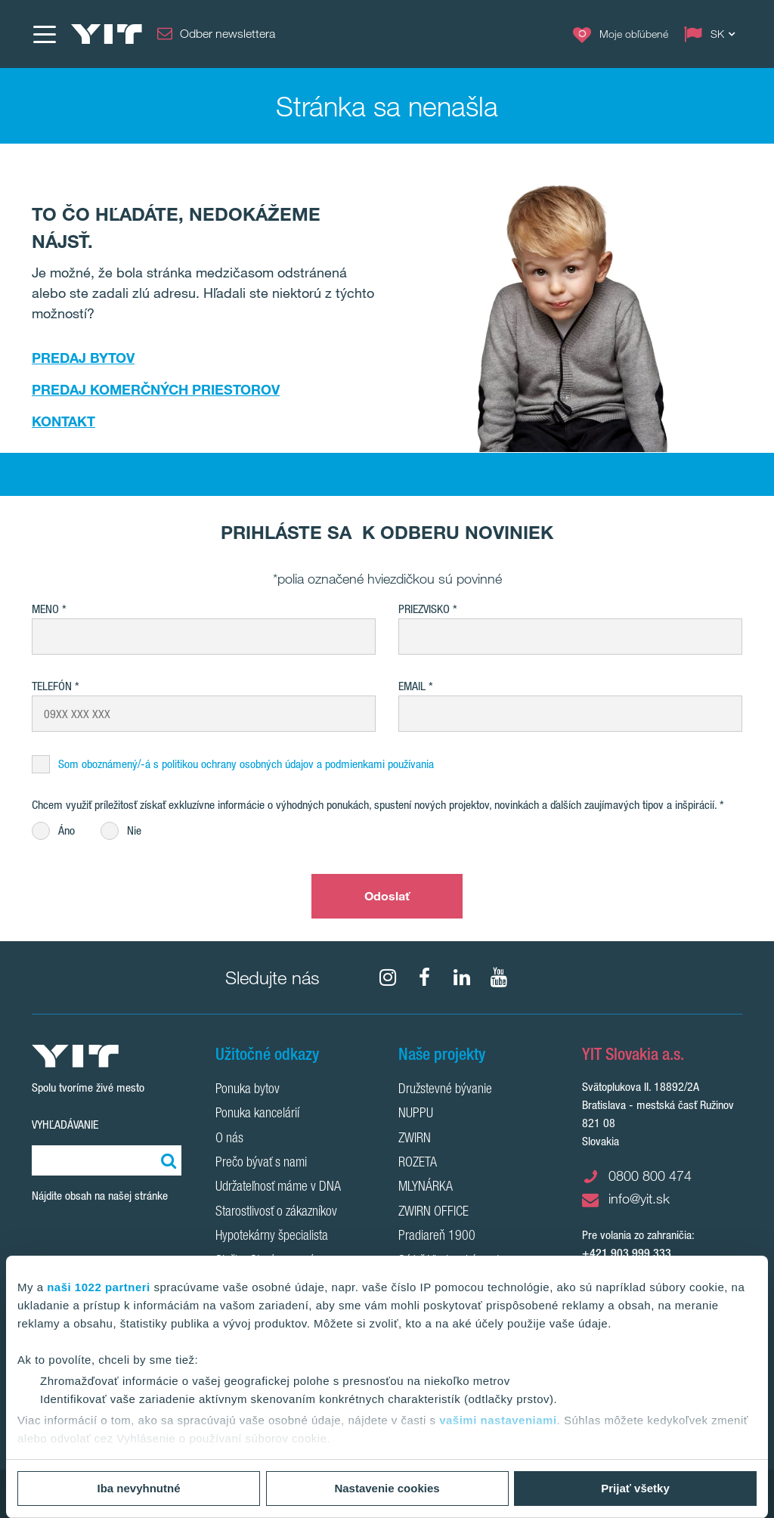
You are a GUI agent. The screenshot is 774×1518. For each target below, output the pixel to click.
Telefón (52, 686)
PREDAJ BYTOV (83, 357)
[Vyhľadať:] (166, 1160)
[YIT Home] (106, 34)
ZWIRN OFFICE (433, 1212)
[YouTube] (499, 977)
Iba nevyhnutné (138, 1488)
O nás (229, 1139)
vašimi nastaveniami (497, 1420)
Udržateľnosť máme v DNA (278, 1187)
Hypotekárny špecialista (271, 1237)
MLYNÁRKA (425, 1187)
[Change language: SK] (712, 34)
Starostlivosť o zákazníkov (276, 1212)
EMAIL (412, 686)
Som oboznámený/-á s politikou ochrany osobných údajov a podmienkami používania (246, 764)
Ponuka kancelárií (257, 1114)
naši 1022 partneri (98, 1287)
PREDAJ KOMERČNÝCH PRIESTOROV (156, 389)
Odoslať (387, 895)
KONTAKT (63, 421)
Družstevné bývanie (445, 1090)
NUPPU (415, 1114)
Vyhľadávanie (65, 1124)
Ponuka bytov (247, 1090)
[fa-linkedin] (462, 977)
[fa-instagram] (388, 977)
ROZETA (417, 1163)
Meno (45, 609)
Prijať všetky (635, 1488)
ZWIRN (414, 1139)
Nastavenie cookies (386, 1488)
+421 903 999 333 (626, 1253)
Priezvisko (424, 609)
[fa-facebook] (425, 977)
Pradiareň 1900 (436, 1237)
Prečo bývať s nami (261, 1163)
